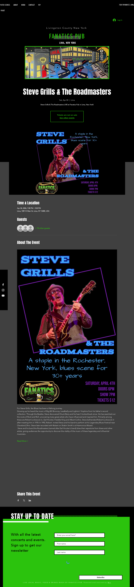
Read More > (22, 441)
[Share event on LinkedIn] (30, 500)
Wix (109, 582)
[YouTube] (3, 295)
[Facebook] (3, 284)
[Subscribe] (100, 577)
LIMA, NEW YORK (67, 42)
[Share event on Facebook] (18, 500)
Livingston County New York (67, 27)
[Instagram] (3, 290)
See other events (67, 118)
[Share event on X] (24, 500)
